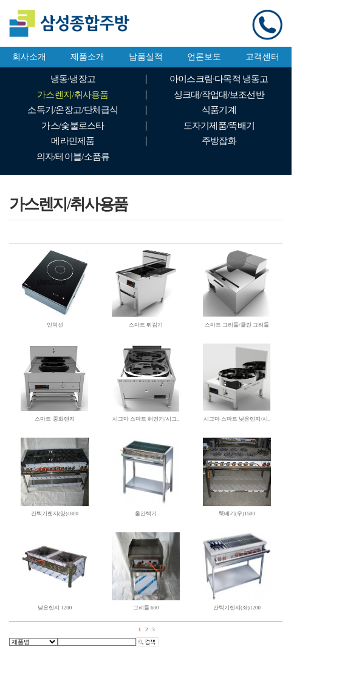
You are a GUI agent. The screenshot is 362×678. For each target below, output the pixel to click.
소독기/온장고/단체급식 (72, 110)
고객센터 (262, 56)
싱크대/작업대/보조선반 (219, 95)
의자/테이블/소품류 (73, 156)
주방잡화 (219, 141)
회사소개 (29, 56)
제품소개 (87, 56)
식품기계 (219, 110)
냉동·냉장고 (72, 79)
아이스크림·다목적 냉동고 (218, 79)
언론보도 (204, 56)
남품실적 (146, 56)
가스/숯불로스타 (72, 126)
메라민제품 (72, 141)
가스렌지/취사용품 (72, 95)
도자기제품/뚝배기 (218, 126)
